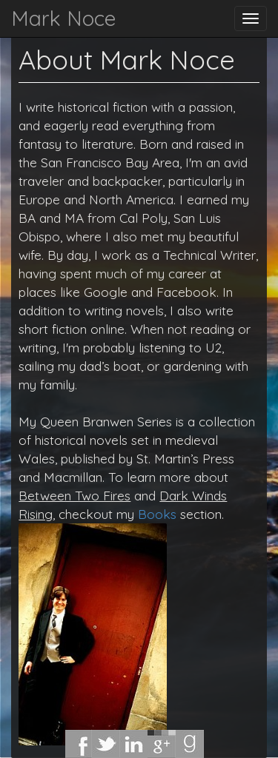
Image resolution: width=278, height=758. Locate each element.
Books (157, 514)
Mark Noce (63, 18)
